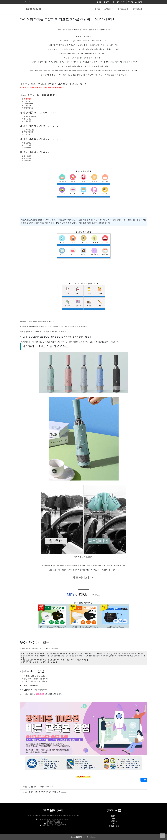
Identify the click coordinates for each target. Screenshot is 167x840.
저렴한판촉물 (39, 223)
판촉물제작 (108, 9)
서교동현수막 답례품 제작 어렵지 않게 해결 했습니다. (44, 792)
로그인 (130, 2)
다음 (30, 694)
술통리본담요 (114, 826)
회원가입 (139, 2)
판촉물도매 (137, 9)
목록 (144, 780)
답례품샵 (113, 821)
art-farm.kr (92, 837)
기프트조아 (88, 557)
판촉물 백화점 (32, 8)
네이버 (24, 694)
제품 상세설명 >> (83, 577)
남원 (114, 818)
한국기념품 (27, 99)
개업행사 (113, 816)
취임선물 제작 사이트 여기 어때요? (38, 787)
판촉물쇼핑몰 (123, 9)
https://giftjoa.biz (41, 690)
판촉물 (97, 9)
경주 (114, 824)
